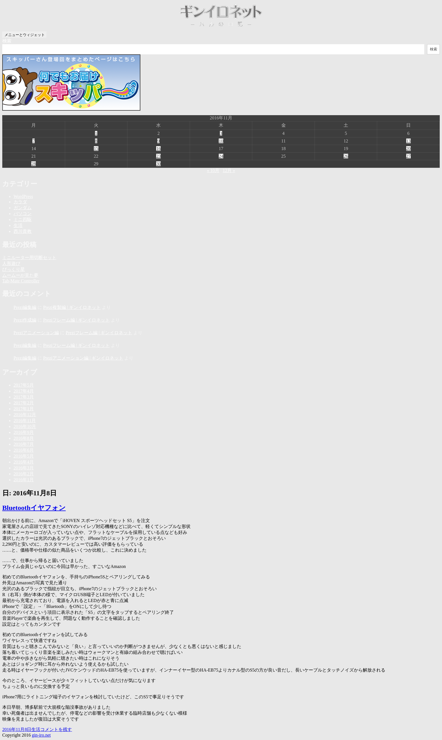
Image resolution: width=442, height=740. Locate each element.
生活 (18, 225)
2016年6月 (24, 450)
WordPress (23, 196)
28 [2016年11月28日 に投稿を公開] (33, 163)
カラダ (20, 201)
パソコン (23, 213)
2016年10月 (25, 426)
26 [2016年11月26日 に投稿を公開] (346, 156)
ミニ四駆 (23, 219)
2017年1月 (24, 408)
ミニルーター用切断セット (29, 257)
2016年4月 (24, 462)
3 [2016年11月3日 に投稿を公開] (221, 133)
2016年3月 (24, 467)
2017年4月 (24, 391)
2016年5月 (24, 456)
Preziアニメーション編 (36, 332)
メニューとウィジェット (25, 35)
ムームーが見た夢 (20, 275)
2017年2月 (24, 402)
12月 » (229, 170)
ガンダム (23, 207)
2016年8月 (24, 438)
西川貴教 (23, 231)
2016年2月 (24, 473)
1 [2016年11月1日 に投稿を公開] (96, 133)
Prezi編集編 (25, 307)
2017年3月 (24, 396)
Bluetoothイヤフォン (34, 507)
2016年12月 (25, 414)
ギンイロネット (221, 16)
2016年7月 (24, 444)
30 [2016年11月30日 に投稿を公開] (158, 163)
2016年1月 (24, 479)
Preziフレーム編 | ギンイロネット (76, 320)
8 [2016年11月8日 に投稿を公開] (96, 141)
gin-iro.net (41, 735)
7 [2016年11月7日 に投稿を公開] (33, 141)
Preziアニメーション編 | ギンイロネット (83, 358)
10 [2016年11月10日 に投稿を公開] (221, 141)
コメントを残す (56, 729)
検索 (6, 41)
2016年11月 (25, 420)
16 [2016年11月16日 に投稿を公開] (158, 148)
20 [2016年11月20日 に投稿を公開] (408, 148)
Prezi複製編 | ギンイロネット (72, 307)
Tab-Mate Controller (20, 280)
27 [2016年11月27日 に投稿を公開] (408, 156)
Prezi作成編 (25, 320)
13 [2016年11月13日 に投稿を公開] (408, 141)
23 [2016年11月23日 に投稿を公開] (158, 156)
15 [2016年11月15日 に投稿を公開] (96, 148)
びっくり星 (13, 269)
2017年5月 (24, 385)
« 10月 (213, 170)
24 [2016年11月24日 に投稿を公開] (221, 156)
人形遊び (11, 263)
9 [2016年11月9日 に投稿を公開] (158, 141)
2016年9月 (24, 432)
